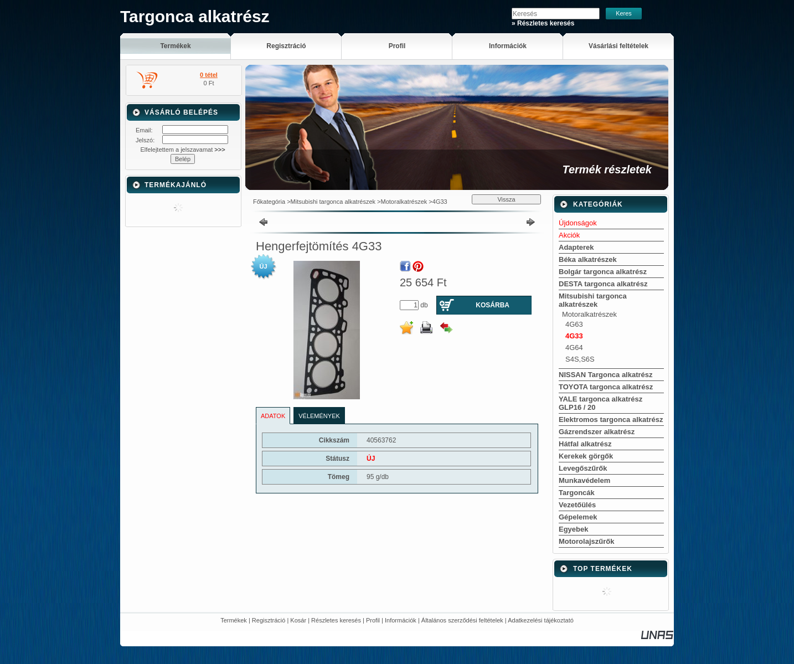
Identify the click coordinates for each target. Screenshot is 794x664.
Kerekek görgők (586, 456)
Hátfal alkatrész (585, 444)
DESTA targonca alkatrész (603, 284)
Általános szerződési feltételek (462, 620)
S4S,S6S (580, 359)
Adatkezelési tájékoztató (541, 620)
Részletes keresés (336, 620)
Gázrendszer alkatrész (597, 432)
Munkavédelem (584, 480)
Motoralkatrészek (404, 201)
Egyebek (573, 529)
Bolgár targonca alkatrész (603, 271)
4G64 (574, 347)
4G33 (439, 201)
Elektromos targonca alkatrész (611, 419)
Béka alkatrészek (588, 259)
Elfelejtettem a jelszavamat (182, 149)
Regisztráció (269, 620)
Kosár (298, 620)
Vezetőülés (577, 505)
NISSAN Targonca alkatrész (606, 374)
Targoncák (577, 492)
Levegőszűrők (583, 468)
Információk (400, 620)
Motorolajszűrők (586, 541)
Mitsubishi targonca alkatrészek (333, 201)
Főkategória (269, 201)
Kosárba (492, 305)
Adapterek (576, 247)
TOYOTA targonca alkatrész (606, 387)
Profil (373, 620)
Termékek (233, 620)
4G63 (574, 324)
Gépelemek (578, 517)
